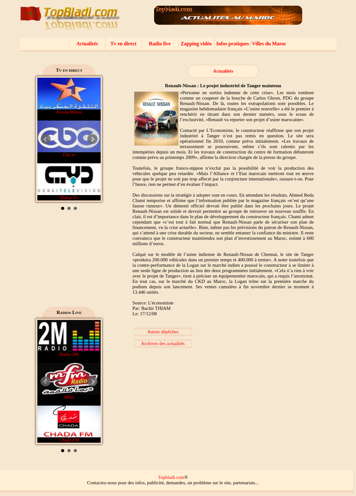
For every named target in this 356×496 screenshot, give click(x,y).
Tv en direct (123, 43)
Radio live (160, 43)
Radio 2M (69, 338)
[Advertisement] (69, 260)
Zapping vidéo (196, 43)
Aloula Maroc (69, 96)
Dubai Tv (69, 181)
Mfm (69, 381)
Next (92, 139)
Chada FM (69, 424)
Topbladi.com (171, 477)
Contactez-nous (101, 482)
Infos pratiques (232, 43)
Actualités (87, 43)
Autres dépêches (162, 331)
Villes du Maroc (269, 43)
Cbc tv (69, 139)
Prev (46, 139)
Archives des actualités (162, 343)
